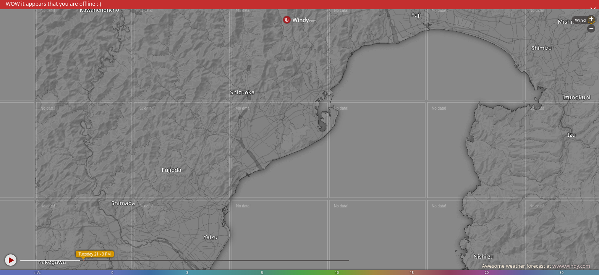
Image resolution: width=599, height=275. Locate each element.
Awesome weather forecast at (536, 265)
